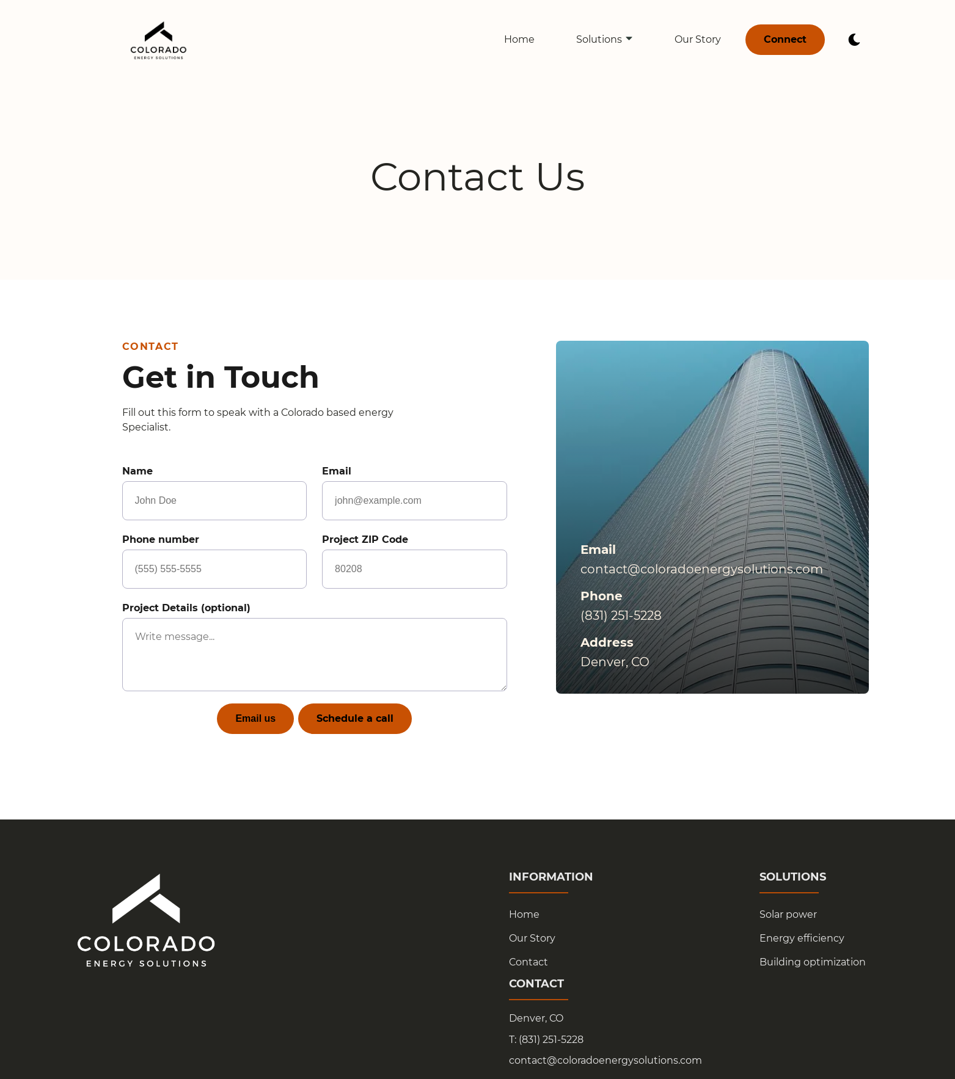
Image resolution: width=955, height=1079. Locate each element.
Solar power (788, 914)
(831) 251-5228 (621, 615)
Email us (255, 718)
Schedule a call (355, 718)
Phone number (214, 561)
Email (414, 492)
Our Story (698, 39)
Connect (785, 39)
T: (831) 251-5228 (546, 1039)
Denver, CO (536, 1018)
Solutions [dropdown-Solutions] (605, 39)
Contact (528, 962)
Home (519, 39)
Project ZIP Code (414, 561)
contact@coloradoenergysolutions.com (701, 569)
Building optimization (812, 962)
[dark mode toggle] (854, 39)
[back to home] (159, 39)
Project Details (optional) (314, 646)
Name (214, 492)
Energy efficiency (801, 938)
